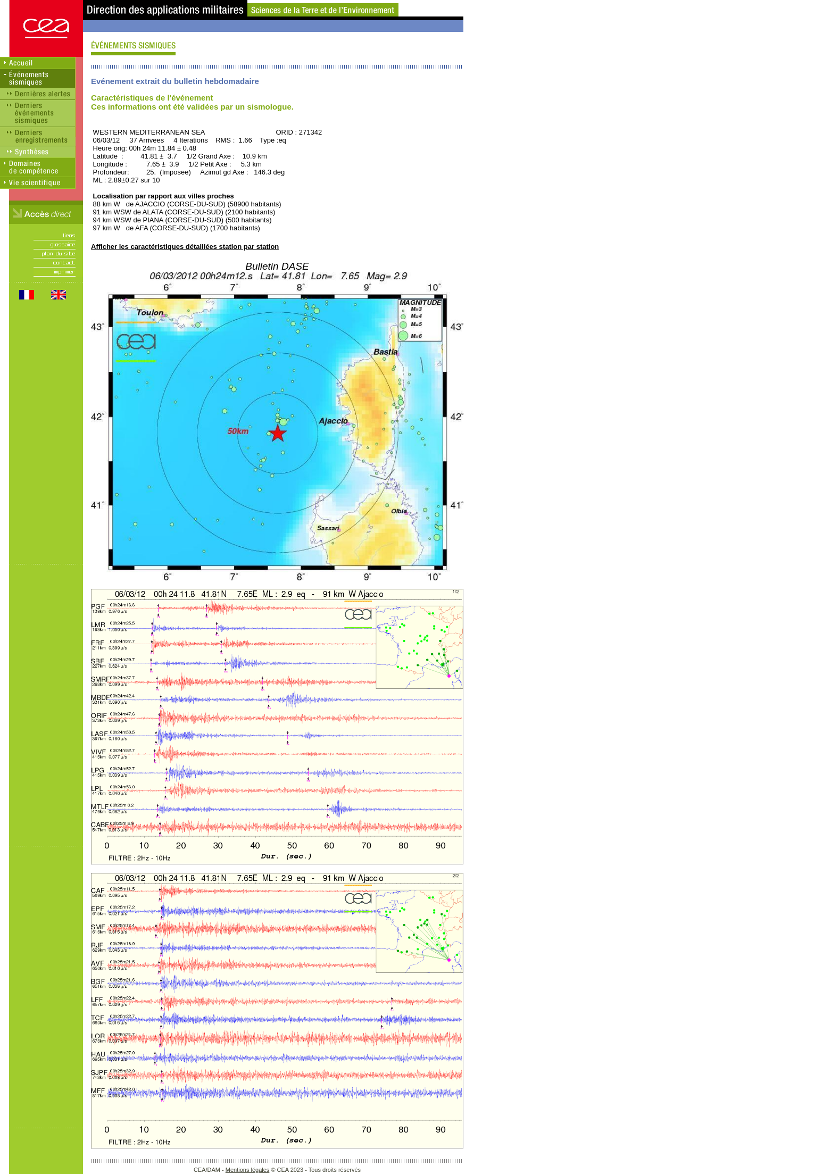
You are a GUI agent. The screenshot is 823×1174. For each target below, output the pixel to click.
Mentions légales (248, 1170)
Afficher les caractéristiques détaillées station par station (185, 247)
